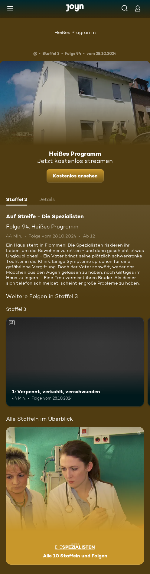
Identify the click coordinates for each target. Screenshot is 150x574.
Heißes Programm (75, 32)
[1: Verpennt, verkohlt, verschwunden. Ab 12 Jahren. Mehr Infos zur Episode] (75, 362)
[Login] (137, 8)
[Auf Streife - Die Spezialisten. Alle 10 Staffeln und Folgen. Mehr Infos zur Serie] (75, 496)
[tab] (16, 200)
